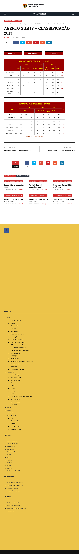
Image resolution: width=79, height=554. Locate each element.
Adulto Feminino (15, 380)
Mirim (12, 394)
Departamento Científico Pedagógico (22, 361)
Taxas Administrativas (17, 334)
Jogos (12, 418)
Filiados (13, 323)
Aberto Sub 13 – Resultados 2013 (18, 150)
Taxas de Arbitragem (17, 339)
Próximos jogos (15, 426)
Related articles (10, 176)
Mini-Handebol (15, 353)
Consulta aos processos (21, 350)
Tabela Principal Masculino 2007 (35, 186)
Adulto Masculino (16, 377)
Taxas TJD (14, 337)
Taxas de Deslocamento (18, 342)
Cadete (13, 388)
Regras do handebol (13, 505)
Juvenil (13, 386)
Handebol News (15, 358)
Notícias (9, 407)
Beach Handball (15, 364)
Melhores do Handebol (14, 471)
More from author (23, 176)
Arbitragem (14, 356)
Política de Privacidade (17, 369)
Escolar (9, 468)
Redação (7, 37)
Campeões (14, 404)
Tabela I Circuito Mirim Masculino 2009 (13, 200)
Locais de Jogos (15, 375)
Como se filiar (15, 326)
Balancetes (14, 331)
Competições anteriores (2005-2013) (13, 21)
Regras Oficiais (15, 402)
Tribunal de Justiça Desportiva (20, 345)
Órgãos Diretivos (16, 320)
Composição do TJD (20, 347)
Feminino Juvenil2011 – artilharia (63, 186)
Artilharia (13, 424)
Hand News (10, 449)
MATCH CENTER (12, 415)
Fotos (9, 410)
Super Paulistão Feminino (15, 485)
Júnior (12, 383)
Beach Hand (11, 446)
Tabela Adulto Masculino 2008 (14, 186)
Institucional (11, 452)
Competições (11, 372)
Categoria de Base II (13, 488)
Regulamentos (15, 399)
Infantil (13, 391)
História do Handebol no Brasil (16, 508)
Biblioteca (14, 366)
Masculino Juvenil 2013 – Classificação (63, 200)
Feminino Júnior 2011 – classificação (38, 200)
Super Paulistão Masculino (15, 483)
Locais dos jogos (16, 429)
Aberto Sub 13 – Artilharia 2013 (61, 150)
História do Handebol (13, 503)
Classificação (15, 421)
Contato (13, 328)
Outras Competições (13, 491)
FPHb (8, 318)
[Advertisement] (19, 271)
